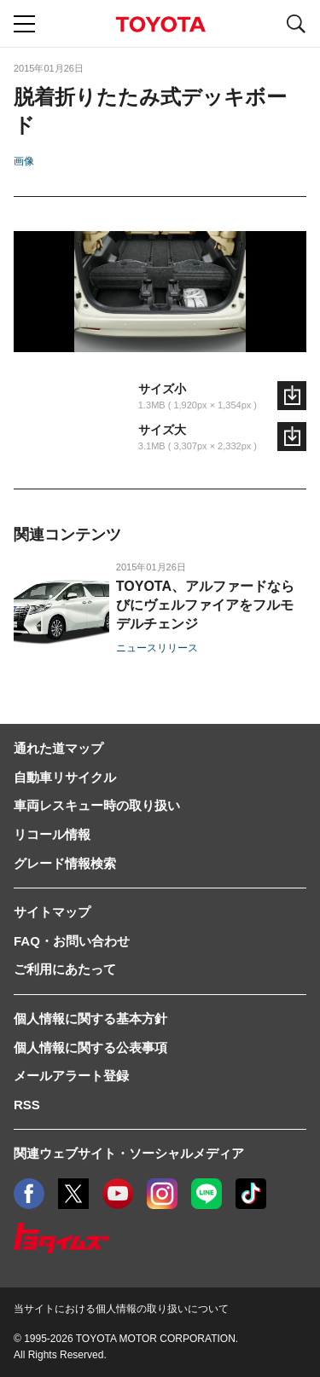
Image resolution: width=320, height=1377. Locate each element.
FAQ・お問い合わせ (72, 941)
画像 (24, 161)
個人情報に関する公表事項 (90, 1047)
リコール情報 (52, 834)
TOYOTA (160, 24)
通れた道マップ (58, 748)
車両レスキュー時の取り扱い (97, 805)
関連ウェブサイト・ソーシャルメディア (129, 1153)
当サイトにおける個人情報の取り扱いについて (121, 1309)
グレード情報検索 (65, 863)
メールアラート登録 (71, 1075)
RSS (27, 1104)
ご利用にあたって (65, 969)
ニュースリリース (157, 648)
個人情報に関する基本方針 (90, 1018)
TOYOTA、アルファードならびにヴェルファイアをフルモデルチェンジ (205, 605)
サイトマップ (52, 912)
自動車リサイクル (65, 777)
